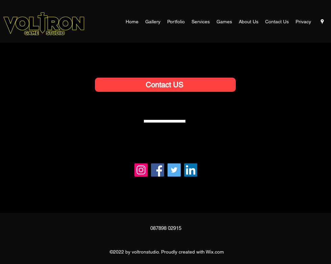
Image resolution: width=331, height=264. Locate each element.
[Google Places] (322, 21)
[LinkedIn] (190, 170)
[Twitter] (174, 170)
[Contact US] (165, 85)
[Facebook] (157, 170)
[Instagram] (141, 170)
